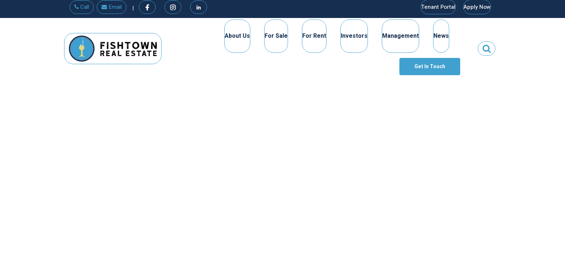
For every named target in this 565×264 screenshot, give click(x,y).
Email (111, 7)
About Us (237, 36)
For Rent (314, 36)
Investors (354, 36)
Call (81, 7)
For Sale (276, 36)
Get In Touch (429, 66)
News (441, 36)
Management (400, 36)
